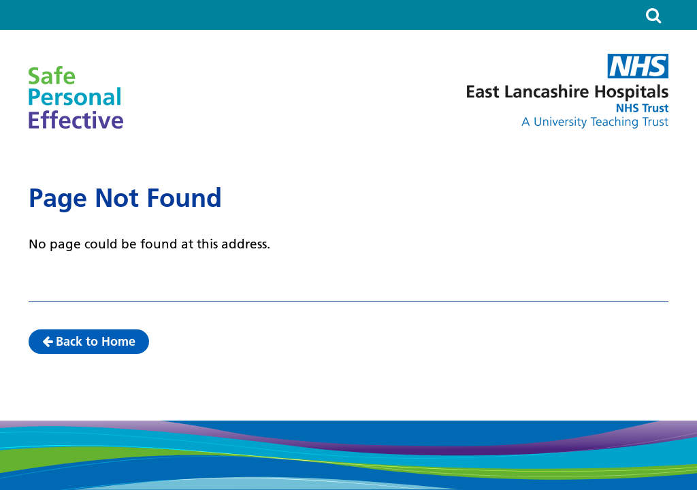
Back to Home (88, 341)
